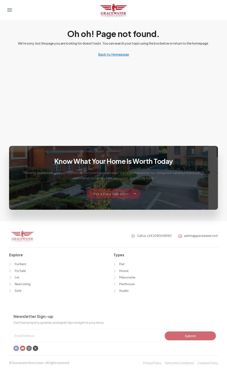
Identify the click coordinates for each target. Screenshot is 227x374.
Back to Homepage (113, 54)
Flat (121, 264)
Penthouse (127, 284)
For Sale (20, 270)
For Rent (20, 264)
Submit (190, 336)
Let (17, 277)
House (123, 270)
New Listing (23, 284)
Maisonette (127, 277)
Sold (18, 290)
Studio (124, 290)
